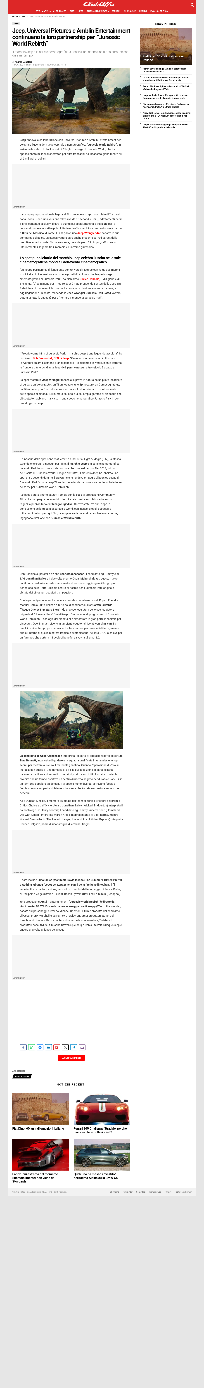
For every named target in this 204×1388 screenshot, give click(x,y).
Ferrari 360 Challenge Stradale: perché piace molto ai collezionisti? (100, 1130)
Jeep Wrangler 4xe (89, 233)
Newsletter (128, 1192)
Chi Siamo (114, 1192)
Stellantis (42, 11)
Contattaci (140, 1192)
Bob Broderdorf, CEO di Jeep (51, 358)
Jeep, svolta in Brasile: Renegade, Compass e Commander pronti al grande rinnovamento (165, 96)
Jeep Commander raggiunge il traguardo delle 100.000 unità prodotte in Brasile (165, 126)
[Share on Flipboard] (56, 1047)
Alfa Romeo (59, 11)
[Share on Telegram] (73, 1047)
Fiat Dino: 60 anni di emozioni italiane (38, 1128)
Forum (143, 11)
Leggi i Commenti (71, 1058)
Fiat (72, 11)
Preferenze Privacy (183, 1192)
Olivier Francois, (90, 279)
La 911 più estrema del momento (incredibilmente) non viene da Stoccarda (35, 1177)
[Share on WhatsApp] (31, 1047)
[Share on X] (65, 1047)
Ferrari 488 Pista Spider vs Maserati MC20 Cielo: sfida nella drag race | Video (167, 88)
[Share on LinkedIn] (48, 1047)
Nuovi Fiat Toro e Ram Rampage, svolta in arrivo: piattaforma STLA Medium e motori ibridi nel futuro (166, 116)
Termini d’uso (155, 1192)
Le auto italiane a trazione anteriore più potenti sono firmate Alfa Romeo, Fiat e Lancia (165, 79)
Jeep (80, 11)
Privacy (168, 1192)
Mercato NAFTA (22, 1076)
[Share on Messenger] (40, 1047)
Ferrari (116, 11)
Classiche (130, 11)
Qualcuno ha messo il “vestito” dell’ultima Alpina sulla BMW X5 (96, 1176)
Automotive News (97, 11)
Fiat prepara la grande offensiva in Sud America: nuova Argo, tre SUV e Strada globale (166, 105)
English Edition (159, 11)
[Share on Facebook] (23, 1047)
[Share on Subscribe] (82, 1047)
